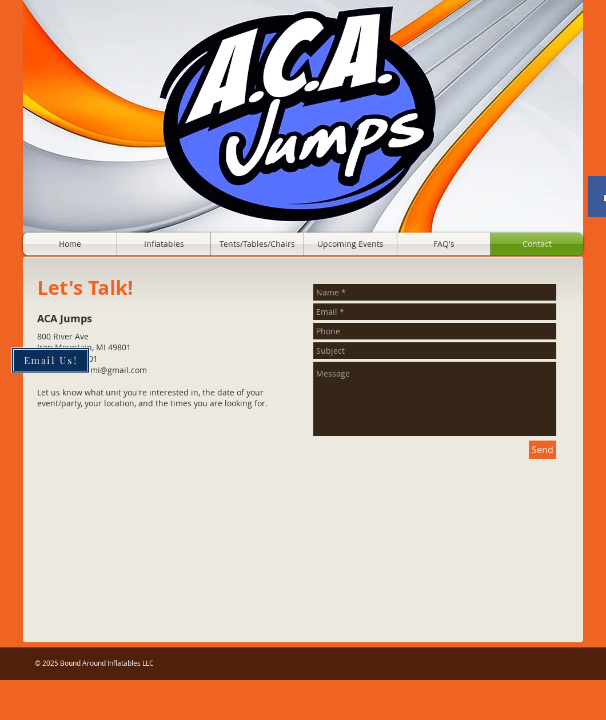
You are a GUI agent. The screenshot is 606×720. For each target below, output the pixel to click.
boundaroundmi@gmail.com (92, 370)
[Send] (542, 450)
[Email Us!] (50, 360)
